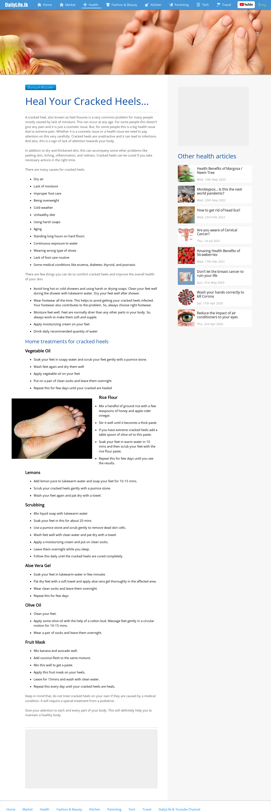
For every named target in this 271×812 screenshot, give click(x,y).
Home (10, 809)
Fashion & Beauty (69, 809)
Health (44, 809)
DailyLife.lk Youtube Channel (179, 809)
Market (27, 809)
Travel (146, 809)
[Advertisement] (91, 759)
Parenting (114, 809)
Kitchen (94, 809)
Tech (132, 809)
